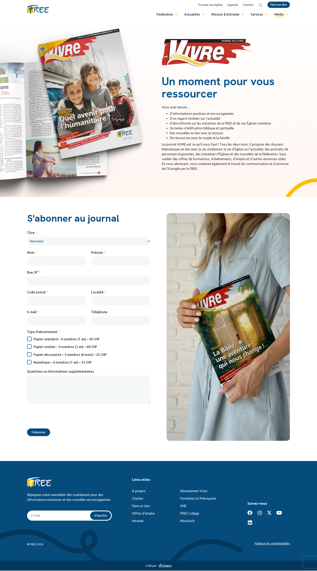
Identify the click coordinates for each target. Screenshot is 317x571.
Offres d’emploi (143, 514)
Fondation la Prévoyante (198, 499)
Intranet (138, 521)
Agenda (233, 4)
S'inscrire (100, 516)
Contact (248, 4)
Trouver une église (211, 4)
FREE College (189, 514)
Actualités (194, 14)
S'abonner (38, 432)
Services (259, 14)
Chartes (137, 499)
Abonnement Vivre (193, 491)
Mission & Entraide (228, 14)
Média (281, 14)
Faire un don (141, 506)
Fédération (167, 14)
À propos (139, 491)
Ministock (187, 521)
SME (183, 506)
